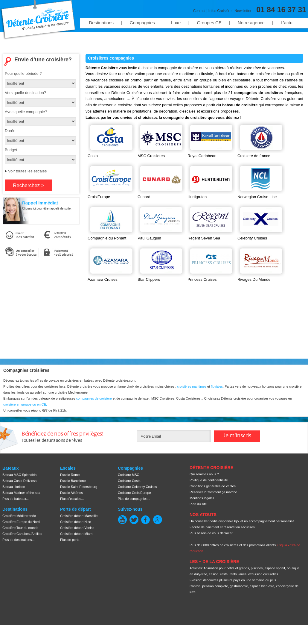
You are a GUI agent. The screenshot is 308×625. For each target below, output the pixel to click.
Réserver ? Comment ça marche (213, 492)
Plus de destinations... (18, 539)
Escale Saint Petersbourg (78, 487)
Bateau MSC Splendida (19, 475)
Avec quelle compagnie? (26, 112)
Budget (11, 150)
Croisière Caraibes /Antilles (22, 534)
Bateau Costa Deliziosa (19, 481)
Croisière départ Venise (77, 528)
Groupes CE (209, 22)
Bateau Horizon (13, 487)
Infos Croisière (219, 11)
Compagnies (142, 22)
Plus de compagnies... (134, 498)
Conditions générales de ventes (213, 486)
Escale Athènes (71, 492)
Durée (10, 130)
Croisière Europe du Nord (21, 522)
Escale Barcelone (73, 481)
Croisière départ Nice (75, 522)
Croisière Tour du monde (20, 528)
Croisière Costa (129, 481)
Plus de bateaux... (15, 498)
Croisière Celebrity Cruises (137, 487)
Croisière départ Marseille (78, 516)
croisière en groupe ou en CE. (25, 404)
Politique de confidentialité (209, 480)
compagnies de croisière (94, 398)
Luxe (176, 22)
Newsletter (242, 11)
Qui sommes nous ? (204, 474)
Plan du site (198, 504)
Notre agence (251, 22)
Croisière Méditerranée (19, 516)
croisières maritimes (191, 386)
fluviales (217, 386)
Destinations (101, 22)
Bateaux (10, 468)
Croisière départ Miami (76, 534)
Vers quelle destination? (25, 92)
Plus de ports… (71, 539)
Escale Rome (70, 475)
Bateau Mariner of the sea (21, 492)
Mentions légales (202, 498)
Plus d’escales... (72, 498)
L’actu (286, 22)
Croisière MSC (128, 475)
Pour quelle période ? (23, 73)
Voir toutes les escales (27, 171)
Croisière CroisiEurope (134, 492)
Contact (199, 11)
